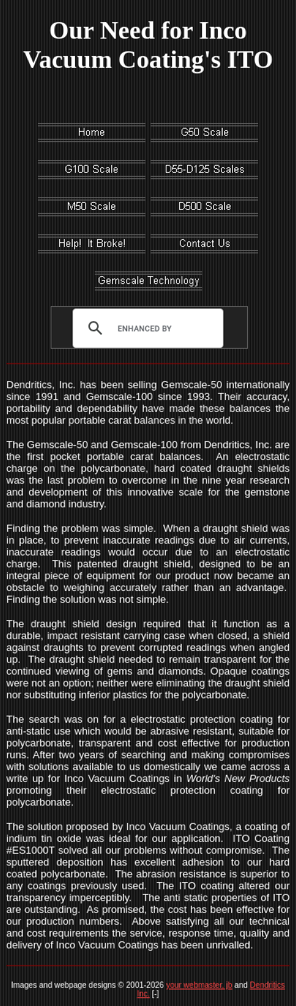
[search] (144, 328)
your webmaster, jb (199, 985)
